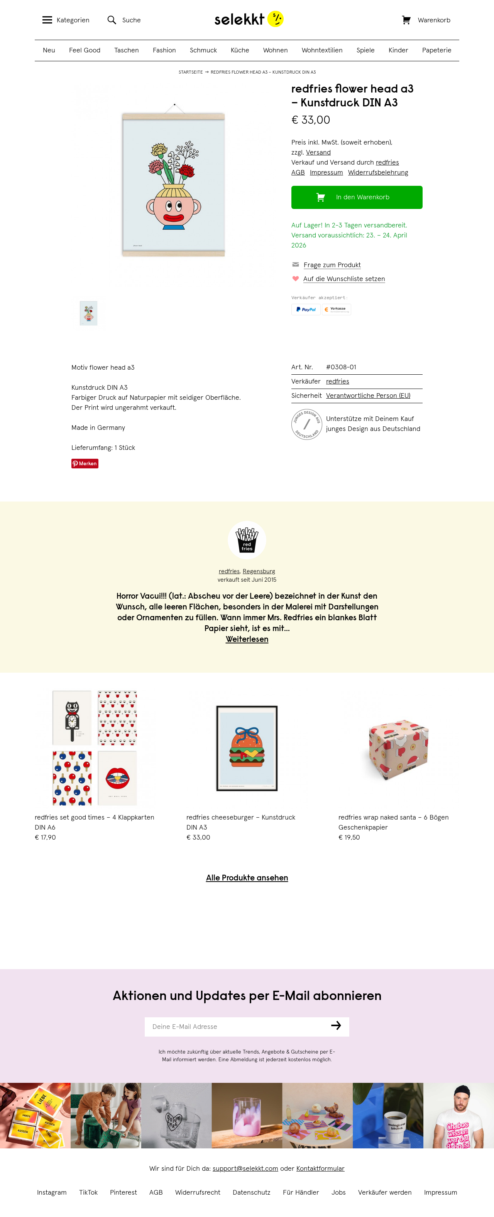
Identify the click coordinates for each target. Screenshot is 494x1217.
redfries (387, 162)
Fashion (164, 50)
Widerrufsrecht (197, 1192)
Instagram (52, 1192)
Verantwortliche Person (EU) (368, 395)
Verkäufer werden (385, 1192)
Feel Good (84, 50)
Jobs (339, 1192)
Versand (318, 152)
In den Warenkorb (362, 197)
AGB (156, 1192)
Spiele (366, 50)
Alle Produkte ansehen (247, 879)
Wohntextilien (322, 50)
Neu (49, 50)
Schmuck (203, 50)
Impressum (440, 1192)
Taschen (126, 50)
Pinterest (123, 1192)
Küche (240, 50)
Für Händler (301, 1192)
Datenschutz (252, 1192)
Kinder (398, 50)
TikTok (88, 1192)
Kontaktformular (320, 1168)
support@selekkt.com (245, 1168)
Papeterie (437, 50)
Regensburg (259, 571)
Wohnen (275, 50)
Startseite (191, 72)
